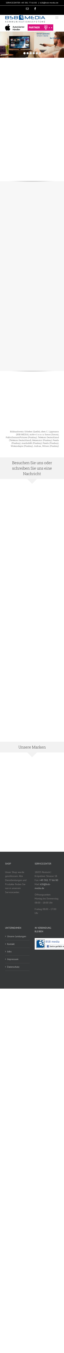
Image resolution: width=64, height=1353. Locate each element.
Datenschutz (13, 966)
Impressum (12, 959)
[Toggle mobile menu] (57, 17)
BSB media (52, 941)
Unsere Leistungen (16, 936)
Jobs (9, 951)
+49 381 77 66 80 (28, 2)
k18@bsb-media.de (49, 2)
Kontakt (11, 944)
